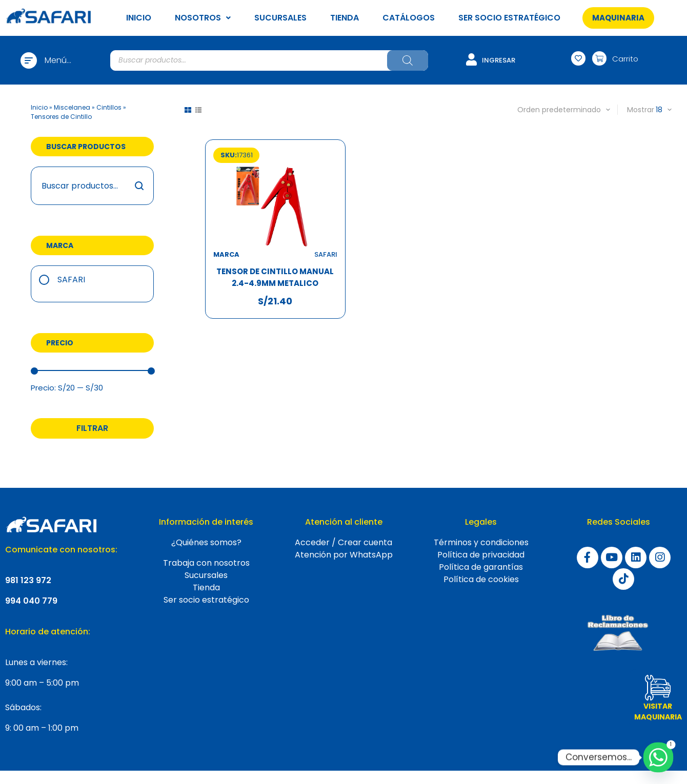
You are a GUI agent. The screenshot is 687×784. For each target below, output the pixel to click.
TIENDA (344, 18)
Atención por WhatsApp (344, 555)
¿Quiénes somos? (206, 542)
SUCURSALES (280, 18)
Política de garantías (481, 567)
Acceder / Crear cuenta (343, 542)
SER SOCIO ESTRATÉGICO (509, 18)
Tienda (206, 587)
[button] (618, 17)
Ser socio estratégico (206, 600)
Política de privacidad (480, 555)
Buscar (140, 186)
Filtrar (92, 428)
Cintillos (109, 107)
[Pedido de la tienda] (550, 109)
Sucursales (206, 575)
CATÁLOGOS (408, 18)
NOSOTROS (203, 18)
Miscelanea (72, 107)
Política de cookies (481, 579)
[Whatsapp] (658, 757)
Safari (71, 279)
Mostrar (640, 110)
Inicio (39, 107)
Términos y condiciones (481, 542)
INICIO (138, 18)
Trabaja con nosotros (206, 563)
